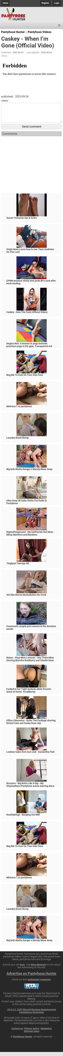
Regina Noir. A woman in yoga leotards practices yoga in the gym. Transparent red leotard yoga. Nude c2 (29, 350)
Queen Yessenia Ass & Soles (21, 222)
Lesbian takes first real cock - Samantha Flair (30, 756)
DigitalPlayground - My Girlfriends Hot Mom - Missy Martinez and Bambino (30, 537)
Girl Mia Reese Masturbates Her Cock (26, 598)
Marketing (46, 1032)
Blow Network (38, 968)
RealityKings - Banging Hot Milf (23, 818)
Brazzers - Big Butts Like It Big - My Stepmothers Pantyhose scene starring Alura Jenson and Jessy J (30, 790)
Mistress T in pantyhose (19, 410)
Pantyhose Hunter (13, 32)
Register (45, 3)
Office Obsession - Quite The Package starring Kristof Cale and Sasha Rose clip (31, 726)
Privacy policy (31, 1032)
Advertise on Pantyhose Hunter (31, 977)
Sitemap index (31, 1035)
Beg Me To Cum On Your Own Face (24, 379)
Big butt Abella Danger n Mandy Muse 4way (29, 473)
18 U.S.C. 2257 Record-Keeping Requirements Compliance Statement (31, 1015)
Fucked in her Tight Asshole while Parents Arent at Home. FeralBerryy (28, 694)
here (22, 968)
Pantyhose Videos (39, 32)
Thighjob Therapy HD (17, 567)
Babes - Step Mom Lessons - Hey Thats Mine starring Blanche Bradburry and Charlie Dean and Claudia (30, 664)
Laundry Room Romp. (17, 441)
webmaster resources (39, 983)
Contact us (17, 1032)
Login (56, 3)
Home (5, 3)
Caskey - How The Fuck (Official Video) (27, 316)
